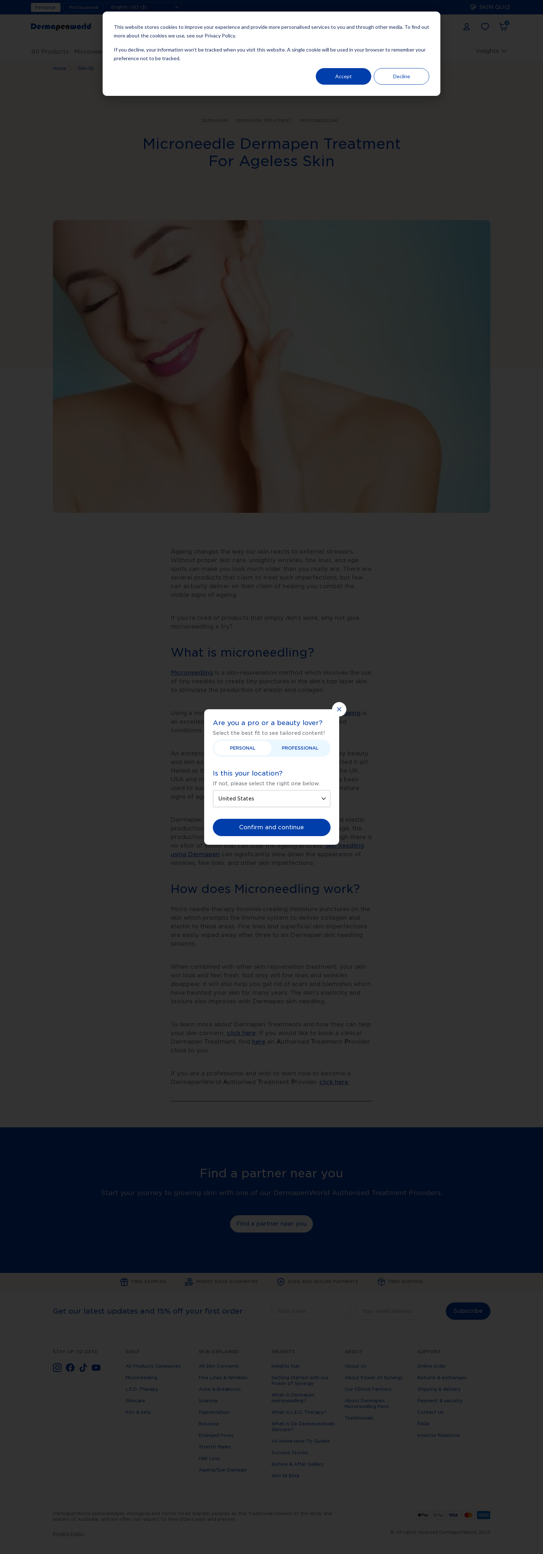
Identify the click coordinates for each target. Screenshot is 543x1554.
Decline (401, 76)
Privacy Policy (220, 35)
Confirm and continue (271, 827)
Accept (343, 76)
